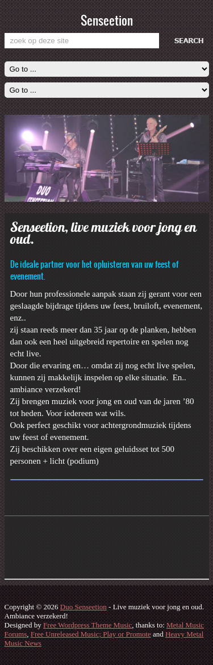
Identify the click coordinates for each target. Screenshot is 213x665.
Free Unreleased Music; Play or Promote (91, 634)
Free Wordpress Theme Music (87, 625)
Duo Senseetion (83, 606)
